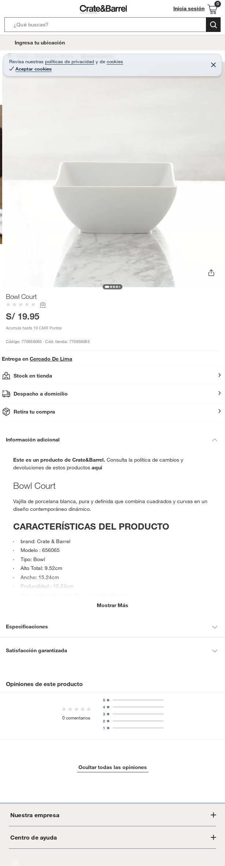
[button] (112, 26)
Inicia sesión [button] (190, 8)
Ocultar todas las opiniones (112, 766)
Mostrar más (112, 604)
